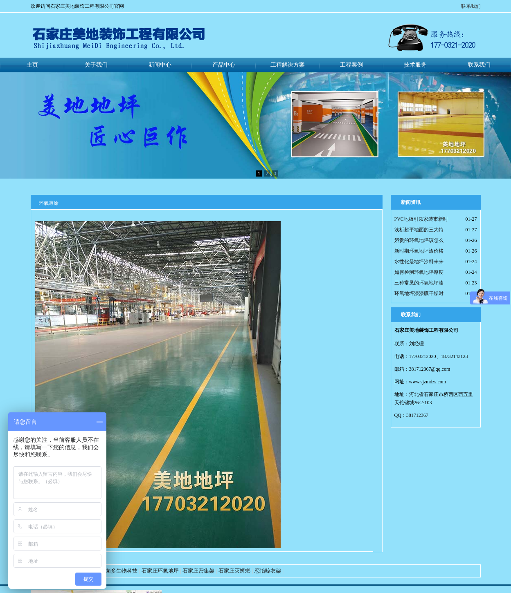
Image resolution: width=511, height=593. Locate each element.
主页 (32, 65)
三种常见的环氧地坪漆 (418, 283)
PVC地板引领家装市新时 (421, 219)
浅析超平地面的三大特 (418, 230)
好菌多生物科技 (118, 571)
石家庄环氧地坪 (160, 571)
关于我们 (96, 65)
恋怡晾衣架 (267, 571)
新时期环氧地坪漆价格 (418, 251)
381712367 (417, 415)
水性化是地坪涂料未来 (418, 261)
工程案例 (351, 65)
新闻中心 (160, 65)
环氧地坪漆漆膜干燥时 (418, 293)
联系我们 (471, 6)
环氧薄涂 (49, 203)
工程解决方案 (287, 65)
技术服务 (415, 65)
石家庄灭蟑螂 (234, 571)
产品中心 (223, 65)
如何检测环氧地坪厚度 (418, 272)
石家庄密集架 (198, 571)
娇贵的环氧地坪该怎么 (418, 240)
